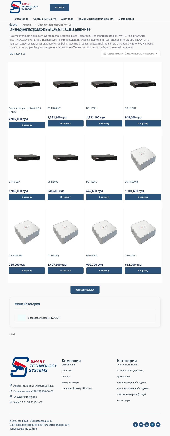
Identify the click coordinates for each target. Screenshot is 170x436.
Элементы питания (127, 364)
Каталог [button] (59, 7)
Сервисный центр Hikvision (77, 388)
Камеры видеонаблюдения (132, 382)
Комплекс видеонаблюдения (133, 388)
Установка (21, 18)
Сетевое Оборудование (130, 370)
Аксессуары (123, 400)
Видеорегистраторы (29, 30)
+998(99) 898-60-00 (42, 391)
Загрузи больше (85, 289)
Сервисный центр (44, 18)
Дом (13, 24)
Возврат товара (70, 382)
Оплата (66, 376)
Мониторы (54, 30)
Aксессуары (73, 30)
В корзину (27, 125)
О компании (68, 364)
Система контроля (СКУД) (131, 394)
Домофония (126, 18)
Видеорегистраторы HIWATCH (39, 318)
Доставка (67, 18)
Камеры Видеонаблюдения (95, 18)
